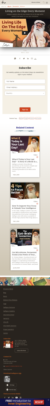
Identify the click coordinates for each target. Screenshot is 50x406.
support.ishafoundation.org (13, 366)
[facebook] (20, 58)
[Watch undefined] (25, 33)
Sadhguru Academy (9, 311)
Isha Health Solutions (9, 325)
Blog (4, 292)
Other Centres (7, 369)
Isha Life (5, 322)
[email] (32, 58)
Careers (5, 333)
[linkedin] (28, 58)
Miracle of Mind (8, 289)
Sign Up (25, 109)
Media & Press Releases (10, 300)
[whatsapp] (15, 58)
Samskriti (6, 318)
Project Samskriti (8, 329)
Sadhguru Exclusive (9, 307)
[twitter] (24, 58)
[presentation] (25, 100)
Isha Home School (8, 314)
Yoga (4, 303)
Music (5, 296)
